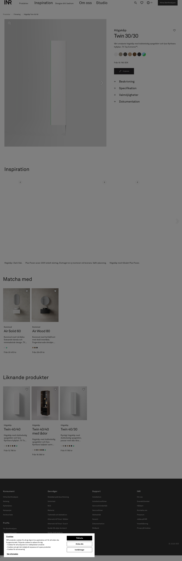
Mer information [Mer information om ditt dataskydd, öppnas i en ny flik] (12, 554)
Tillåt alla (79, 538)
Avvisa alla (79, 544)
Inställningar (79, 550)
